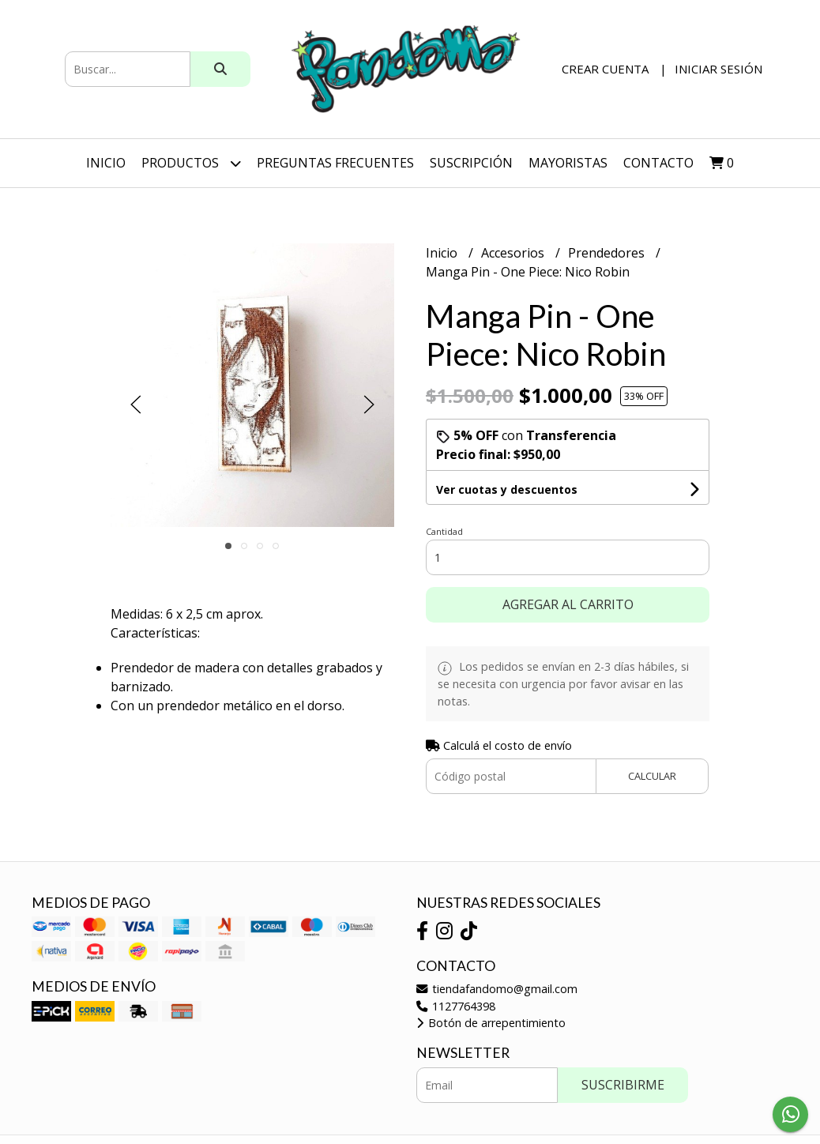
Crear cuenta (605, 69)
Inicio (106, 162)
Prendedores (608, 253)
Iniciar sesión (718, 69)
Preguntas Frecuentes (335, 162)
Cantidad (444, 531)
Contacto (658, 162)
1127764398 (455, 1006)
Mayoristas (567, 162)
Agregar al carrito (568, 604)
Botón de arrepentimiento (491, 1022)
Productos (191, 163)
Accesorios (514, 253)
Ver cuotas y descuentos (506, 489)
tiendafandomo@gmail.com (496, 988)
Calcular (652, 776)
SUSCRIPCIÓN (471, 162)
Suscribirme (622, 1084)
